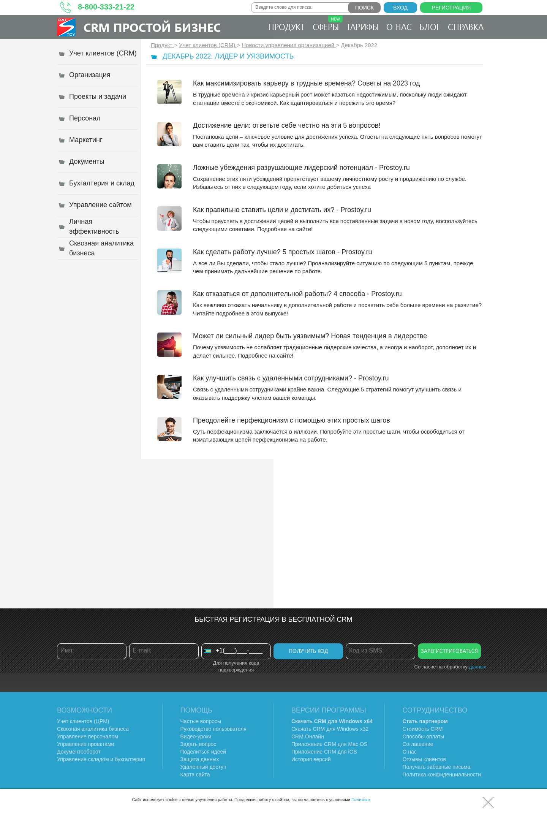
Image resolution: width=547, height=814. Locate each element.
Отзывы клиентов (424, 759)
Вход (400, 8)
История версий (311, 759)
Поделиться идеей (203, 752)
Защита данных (199, 759)
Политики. (361, 799)
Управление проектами (85, 744)
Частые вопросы (200, 721)
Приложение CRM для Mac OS (329, 744)
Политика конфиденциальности (442, 774)
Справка (466, 26)
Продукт (286, 26)
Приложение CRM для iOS (324, 752)
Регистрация (451, 8)
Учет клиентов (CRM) (208, 45)
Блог (429, 26)
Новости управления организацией (289, 45)
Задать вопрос (198, 744)
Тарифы (362, 26)
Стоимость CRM (423, 729)
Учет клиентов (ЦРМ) (83, 721)
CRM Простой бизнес (152, 27)
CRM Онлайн (307, 736)
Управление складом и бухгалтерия (101, 759)
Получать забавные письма (437, 767)
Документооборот (79, 752)
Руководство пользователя (213, 729)
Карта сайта (195, 774)
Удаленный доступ (203, 767)
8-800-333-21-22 (106, 7)
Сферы (328, 24)
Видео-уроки (196, 736)
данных (477, 667)
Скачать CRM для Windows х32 (329, 729)
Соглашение (418, 744)
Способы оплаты (423, 736)
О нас (399, 26)
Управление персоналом (87, 736)
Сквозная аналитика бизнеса (93, 729)
